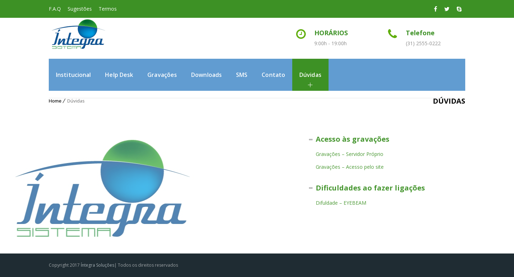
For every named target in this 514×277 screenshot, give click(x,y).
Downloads (206, 75)
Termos (108, 8)
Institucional (73, 75)
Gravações (162, 75)
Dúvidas (310, 75)
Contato (273, 75)
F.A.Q (55, 8)
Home (55, 101)
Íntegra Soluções (97, 265)
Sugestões (80, 8)
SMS (241, 75)
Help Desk (119, 75)
